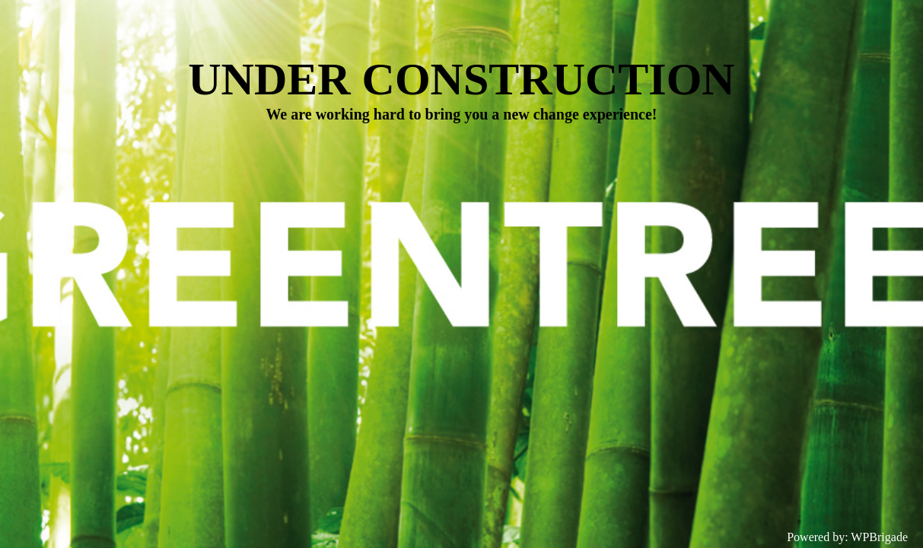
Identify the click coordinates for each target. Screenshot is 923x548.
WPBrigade (879, 536)
